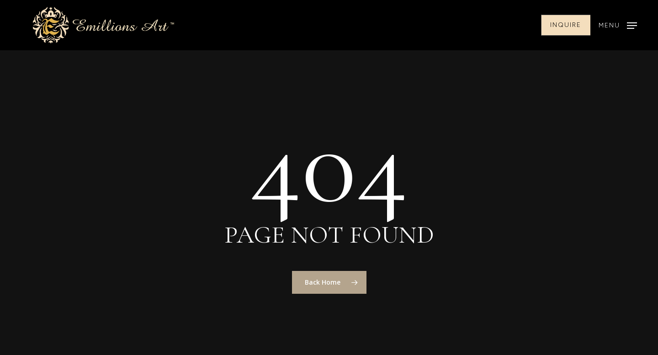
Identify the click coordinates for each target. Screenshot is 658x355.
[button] (617, 25)
